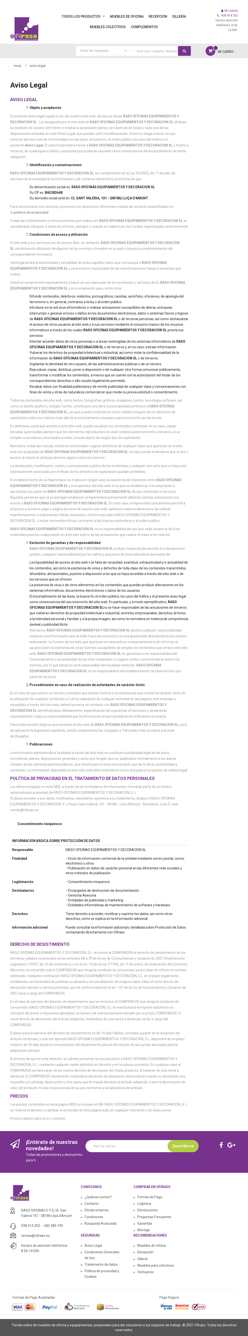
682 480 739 (53, 1226)
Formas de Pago (149, 1197)
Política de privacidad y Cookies (102, 1274)
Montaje (143, 1230)
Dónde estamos (97, 1210)
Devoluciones (147, 1210)
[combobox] (133, 51)
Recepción (145, 1252)
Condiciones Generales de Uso (102, 1255)
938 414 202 (30, 1226)
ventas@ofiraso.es (35, 1236)
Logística (144, 1204)
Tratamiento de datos (101, 1264)
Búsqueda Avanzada (100, 1223)
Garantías (144, 1223)
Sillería (142, 1259)
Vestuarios (145, 1272)
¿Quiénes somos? (98, 1197)
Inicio (18, 66)
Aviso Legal (93, 1245)
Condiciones (94, 1217)
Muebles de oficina (151, 1245)
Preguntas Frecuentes (154, 1217)
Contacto (92, 1204)
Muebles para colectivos (155, 1265)
